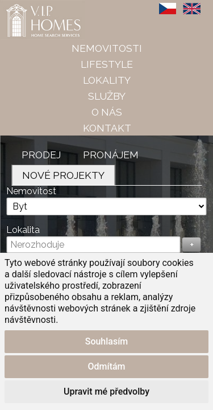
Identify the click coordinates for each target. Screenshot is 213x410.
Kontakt (107, 128)
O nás (106, 112)
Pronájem (111, 155)
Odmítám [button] (106, 366)
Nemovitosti (107, 48)
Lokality (107, 80)
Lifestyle (107, 64)
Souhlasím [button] (106, 341)
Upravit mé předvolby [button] (106, 391)
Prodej (41, 155)
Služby (107, 96)
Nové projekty (63, 175)
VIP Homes (28, 6)
